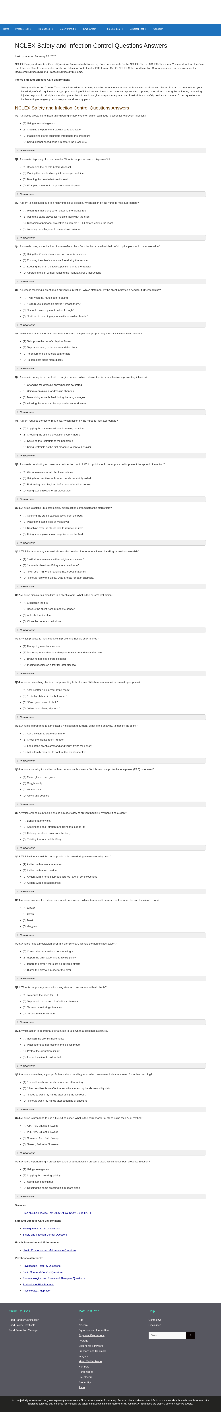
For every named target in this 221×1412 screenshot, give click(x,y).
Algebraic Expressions (92, 1335)
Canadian (158, 29)
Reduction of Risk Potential (38, 1284)
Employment (93, 28)
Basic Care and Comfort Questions (43, 1272)
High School (47, 28)
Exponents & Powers (91, 1345)
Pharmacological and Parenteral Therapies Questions (54, 1278)
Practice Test (25, 28)
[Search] (190, 1335)
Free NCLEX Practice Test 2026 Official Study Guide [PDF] (57, 1213)
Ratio (82, 1387)
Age (81, 1319)
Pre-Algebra (86, 1377)
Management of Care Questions (41, 1228)
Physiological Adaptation (37, 1290)
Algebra (83, 1325)
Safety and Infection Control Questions (45, 1234)
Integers (83, 1356)
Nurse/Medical (116, 28)
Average (83, 1340)
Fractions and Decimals (92, 1351)
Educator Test (140, 28)
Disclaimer (155, 1325)
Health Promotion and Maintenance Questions (49, 1250)
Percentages (86, 1371)
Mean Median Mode (90, 1361)
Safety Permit (70, 28)
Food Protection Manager (23, 1330)
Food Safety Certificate (22, 1325)
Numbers (84, 1366)
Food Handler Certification (24, 1319)
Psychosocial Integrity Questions (42, 1265)
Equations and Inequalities (94, 1330)
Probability (85, 1382)
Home (6, 29)
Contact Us (155, 1319)
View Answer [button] (25, 150)
